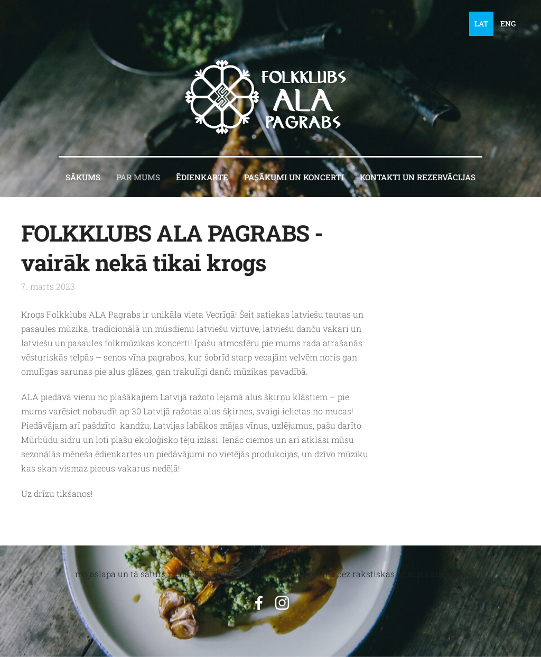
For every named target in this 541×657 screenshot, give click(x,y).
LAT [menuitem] (481, 23)
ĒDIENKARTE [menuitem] (202, 177)
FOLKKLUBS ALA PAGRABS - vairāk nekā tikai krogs (172, 247)
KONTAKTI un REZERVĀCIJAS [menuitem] (417, 177)
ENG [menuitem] (508, 23)
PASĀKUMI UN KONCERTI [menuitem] (294, 177)
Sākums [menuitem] (83, 177)
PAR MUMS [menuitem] (138, 177)
